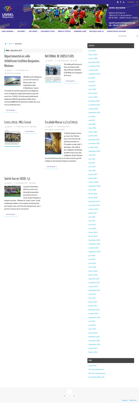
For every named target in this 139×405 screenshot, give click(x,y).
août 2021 (92, 155)
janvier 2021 (93, 178)
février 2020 (93, 194)
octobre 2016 (93, 314)
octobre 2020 (93, 182)
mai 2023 (92, 82)
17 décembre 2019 (63, 61)
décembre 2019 (94, 202)
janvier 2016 (93, 333)
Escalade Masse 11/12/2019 (61, 122)
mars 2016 (92, 329)
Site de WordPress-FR (96, 377)
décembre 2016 (94, 310)
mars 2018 (92, 267)
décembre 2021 (94, 140)
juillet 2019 (93, 213)
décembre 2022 (94, 101)
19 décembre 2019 (22, 70)
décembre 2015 (94, 337)
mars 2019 (92, 229)
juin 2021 (92, 159)
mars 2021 (92, 171)
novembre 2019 (94, 205)
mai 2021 (92, 163)
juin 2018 (92, 256)
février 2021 (93, 174)
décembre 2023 (94, 62)
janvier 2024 (93, 58)
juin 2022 (92, 117)
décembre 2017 (94, 279)
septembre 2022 (94, 113)
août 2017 (92, 294)
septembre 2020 (94, 186)
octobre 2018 (93, 248)
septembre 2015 (94, 344)
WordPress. (133, 400)
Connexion (130, 2)
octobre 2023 (93, 70)
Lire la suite (11, 110)
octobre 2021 (93, 147)
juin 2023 (92, 78)
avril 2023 (92, 86)
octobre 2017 (93, 287)
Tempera (124, 400)
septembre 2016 (94, 317)
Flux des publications (96, 369)
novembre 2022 (94, 105)
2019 (10, 44)
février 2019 (93, 232)
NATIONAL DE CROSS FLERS (59, 56)
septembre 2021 (94, 151)
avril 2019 (92, 225)
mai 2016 (92, 321)
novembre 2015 (94, 341)
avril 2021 (92, 167)
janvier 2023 (93, 97)
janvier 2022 (93, 136)
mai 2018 (92, 259)
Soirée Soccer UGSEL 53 (17, 179)
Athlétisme (10, 73)
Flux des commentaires (97, 373)
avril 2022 (92, 124)
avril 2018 (92, 263)
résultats (18, 73)
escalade (50, 130)
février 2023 (93, 93)
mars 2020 (92, 190)
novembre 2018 (94, 244)
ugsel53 (9, 70)
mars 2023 (92, 89)
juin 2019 (92, 217)
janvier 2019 (93, 236)
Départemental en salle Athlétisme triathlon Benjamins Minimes (21, 61)
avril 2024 (92, 51)
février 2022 (93, 132)
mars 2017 (92, 298)
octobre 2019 (93, 209)
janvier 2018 (93, 275)
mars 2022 (92, 128)
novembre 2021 (94, 144)
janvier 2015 (93, 348)
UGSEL (75, 61)
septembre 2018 (94, 252)
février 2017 (93, 302)
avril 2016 (92, 325)
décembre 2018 (94, 240)
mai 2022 (92, 120)
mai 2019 (92, 221)
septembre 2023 (94, 74)
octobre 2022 (93, 109)
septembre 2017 (94, 290)
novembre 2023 (94, 66)
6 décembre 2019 (22, 183)
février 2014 (93, 352)
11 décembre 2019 (63, 127)
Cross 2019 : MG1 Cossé (17, 122)
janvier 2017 (93, 306)
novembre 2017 (94, 283)
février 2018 (93, 271)
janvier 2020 (93, 198)
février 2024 (93, 55)
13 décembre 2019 (22, 127)
